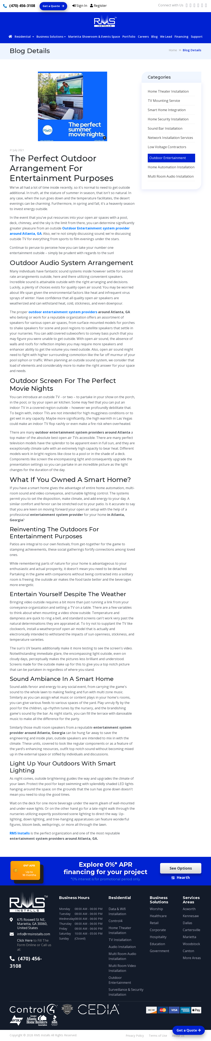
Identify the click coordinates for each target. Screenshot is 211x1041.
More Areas (192, 958)
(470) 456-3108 (22, 5)
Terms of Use (158, 1036)
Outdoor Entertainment (167, 158)
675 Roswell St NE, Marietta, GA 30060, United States (32, 923)
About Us (178, 1036)
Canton (188, 951)
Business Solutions (49, 36)
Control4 (115, 921)
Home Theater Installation (168, 91)
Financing (181, 36)
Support (197, 36)
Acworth (189, 909)
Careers (143, 36)
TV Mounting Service (164, 100)
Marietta (189, 937)
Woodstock (191, 944)
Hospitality (158, 937)
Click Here (25, 940)
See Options (181, 868)
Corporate (158, 930)
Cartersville (191, 930)
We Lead (166, 36)
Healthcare (158, 916)
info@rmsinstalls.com (33, 934)
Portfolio (128, 36)
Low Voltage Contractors (167, 147)
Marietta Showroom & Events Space (94, 36)
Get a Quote (53, 6)
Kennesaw (191, 916)
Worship (156, 909)
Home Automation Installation (171, 167)
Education (157, 944)
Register (98, 5)
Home (173, 50)
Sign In (79, 5)
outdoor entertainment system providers (62, 312)
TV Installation (120, 939)
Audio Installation (122, 946)
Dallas (187, 923)
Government (159, 951)
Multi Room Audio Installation (171, 176)
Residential (23, 36)
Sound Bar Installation (165, 128)
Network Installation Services (170, 137)
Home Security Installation (168, 119)
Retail (154, 923)
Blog (154, 36)
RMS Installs (20, 833)
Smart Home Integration (167, 110)
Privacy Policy (135, 1036)
